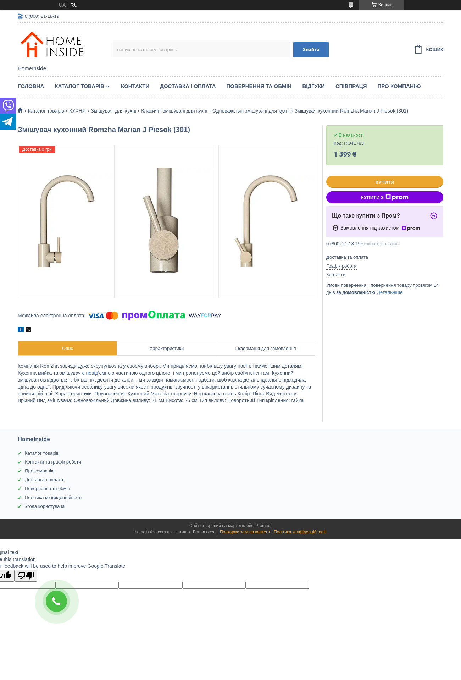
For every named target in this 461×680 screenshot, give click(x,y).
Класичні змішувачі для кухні (174, 111)
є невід (89, 373)
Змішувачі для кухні (113, 111)
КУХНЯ (77, 111)
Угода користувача (45, 506)
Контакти (135, 86)
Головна (31, 86)
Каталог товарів (42, 453)
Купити (385, 182)
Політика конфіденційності (53, 497)
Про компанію (399, 86)
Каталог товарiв (79, 86)
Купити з (385, 197)
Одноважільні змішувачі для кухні (250, 111)
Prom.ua (264, 525)
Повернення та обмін (259, 86)
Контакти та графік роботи (53, 462)
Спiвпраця (351, 86)
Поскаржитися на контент (245, 532)
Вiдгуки (313, 86)
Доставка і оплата (188, 86)
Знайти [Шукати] (311, 49)
